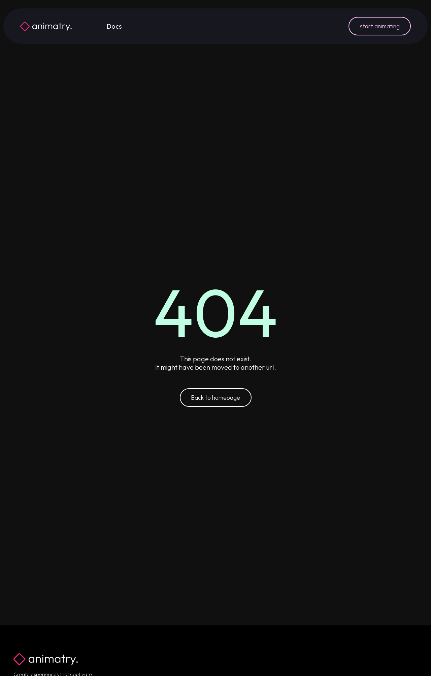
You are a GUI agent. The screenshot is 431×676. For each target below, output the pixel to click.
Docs (114, 26)
